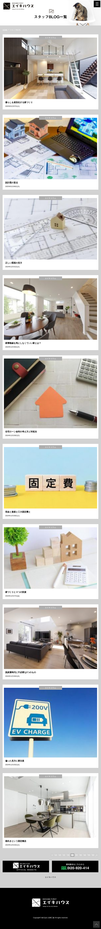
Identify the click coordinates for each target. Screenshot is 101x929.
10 (56, 855)
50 (89, 855)
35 (76, 855)
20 (60, 855)
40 (85, 855)
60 (93, 855)
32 (64, 855)
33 (68, 855)
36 (81, 855)
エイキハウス (50, 877)
